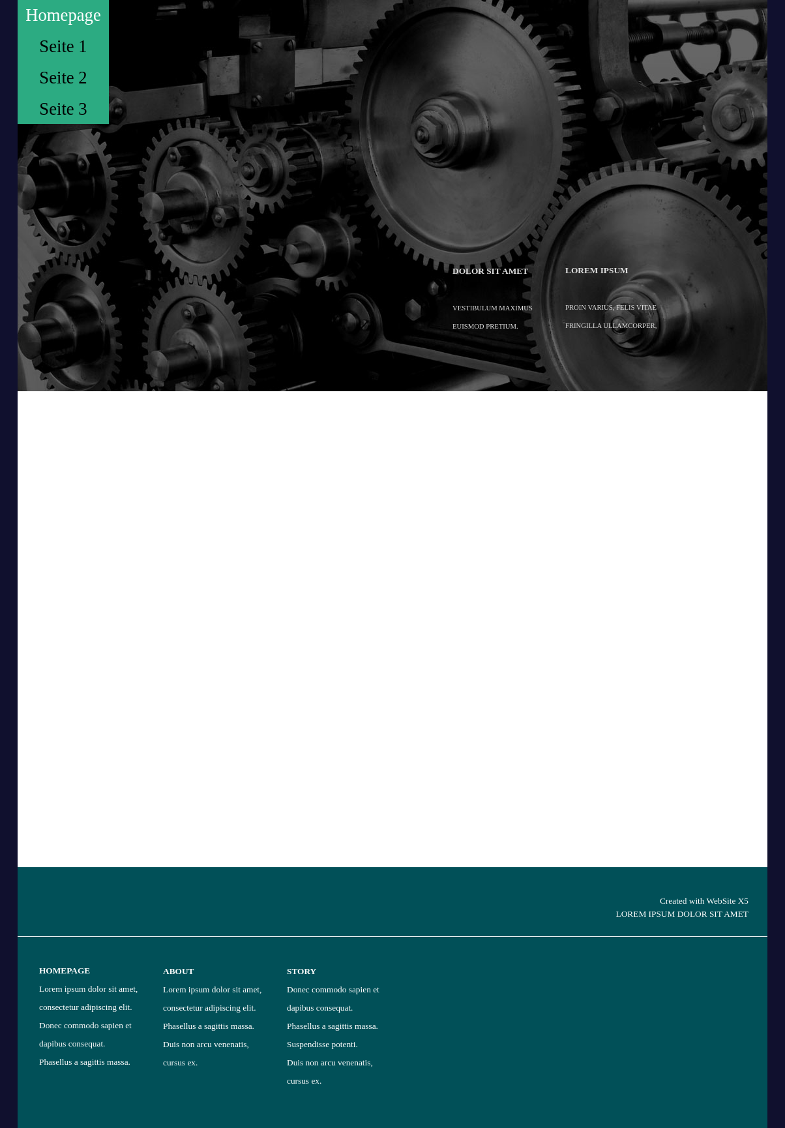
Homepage (62, 15)
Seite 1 (63, 46)
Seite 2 (63, 77)
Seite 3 (63, 109)
